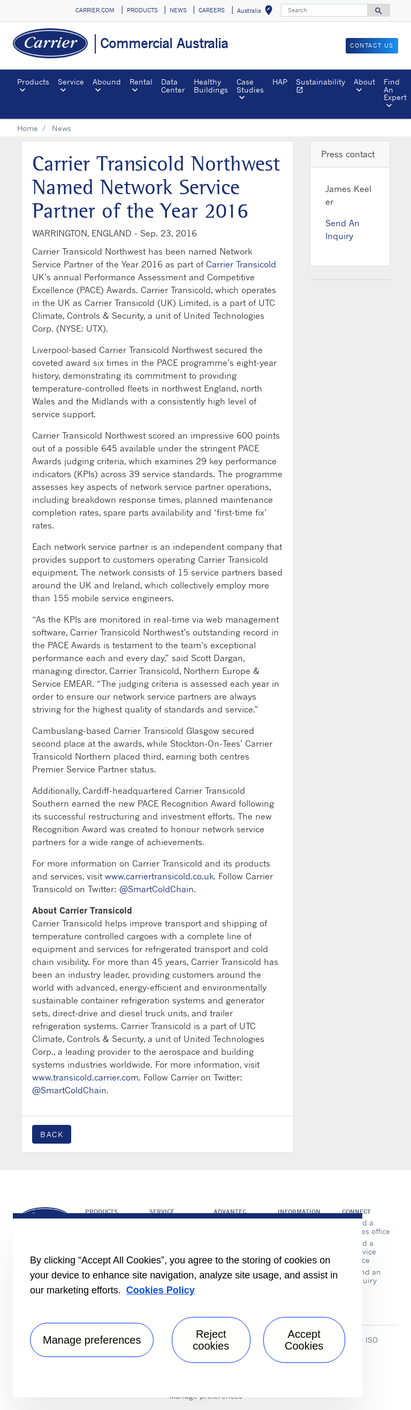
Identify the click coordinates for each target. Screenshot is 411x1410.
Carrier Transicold (241, 264)
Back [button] (51, 1134)
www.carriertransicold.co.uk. (160, 876)
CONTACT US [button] (372, 45)
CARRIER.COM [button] (95, 10)
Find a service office (363, 1251)
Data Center (173, 85)
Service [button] (71, 81)
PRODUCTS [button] (142, 10)
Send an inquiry (366, 1276)
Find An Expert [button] (395, 89)
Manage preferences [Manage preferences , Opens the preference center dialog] (92, 1340)
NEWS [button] (178, 10)
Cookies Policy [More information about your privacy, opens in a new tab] (160, 1290)
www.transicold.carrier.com (85, 1077)
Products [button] (33, 81)
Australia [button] (257, 12)
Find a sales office (370, 1227)
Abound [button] (107, 81)
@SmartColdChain (156, 889)
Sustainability (322, 87)
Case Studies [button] (250, 85)
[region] (187, 1305)
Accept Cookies (304, 1340)
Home (27, 128)
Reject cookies (211, 1340)
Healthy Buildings (211, 85)
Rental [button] (141, 81)
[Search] (324, 10)
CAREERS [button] (212, 10)
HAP (279, 81)
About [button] (364, 81)
